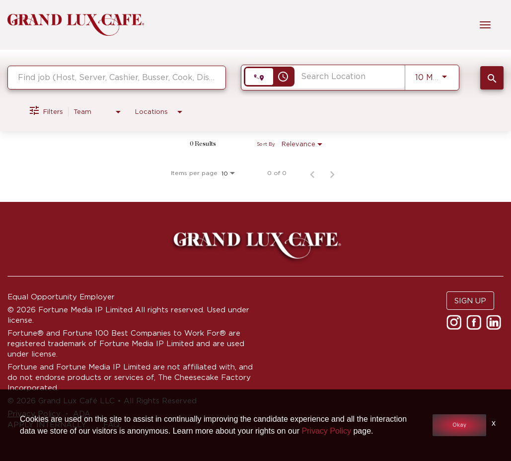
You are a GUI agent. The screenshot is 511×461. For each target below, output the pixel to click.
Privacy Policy (326, 431)
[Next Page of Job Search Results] (332, 173)
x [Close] (494, 423)
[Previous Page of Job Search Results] (312, 173)
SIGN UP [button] (470, 300)
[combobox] (117, 77)
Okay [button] (459, 425)
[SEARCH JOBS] (492, 78)
